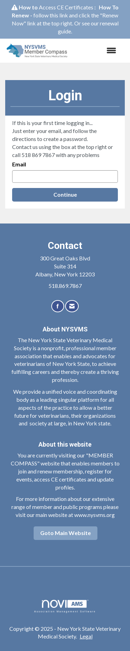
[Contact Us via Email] (72, 306)
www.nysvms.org (94, 514)
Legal (86, 636)
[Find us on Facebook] (57, 306)
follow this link (50, 15)
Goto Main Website (65, 533)
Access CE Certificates (66, 7)
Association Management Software (65, 606)
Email (19, 164)
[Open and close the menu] (97, 50)
